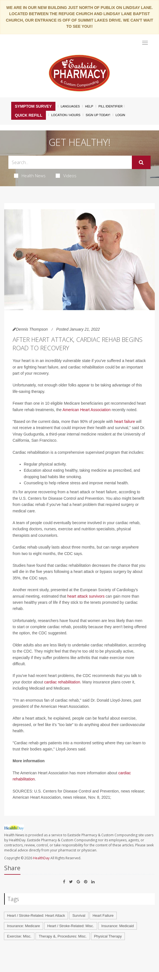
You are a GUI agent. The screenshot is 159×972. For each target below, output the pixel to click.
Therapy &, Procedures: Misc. (62, 936)
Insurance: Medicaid (117, 926)
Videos (66, 175)
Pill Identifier (111, 106)
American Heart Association (86, 409)
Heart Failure (103, 915)
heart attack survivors (85, 596)
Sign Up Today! (98, 115)
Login (120, 115)
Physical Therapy (108, 936)
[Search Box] (70, 162)
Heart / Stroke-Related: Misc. (70, 926)
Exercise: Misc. (19, 936)
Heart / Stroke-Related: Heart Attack (36, 915)
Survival (78, 915)
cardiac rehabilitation (62, 682)
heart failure (124, 421)
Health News (30, 175)
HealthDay (41, 858)
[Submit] (141, 162)
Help (89, 106)
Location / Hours (65, 115)
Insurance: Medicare (23, 926)
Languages (70, 106)
